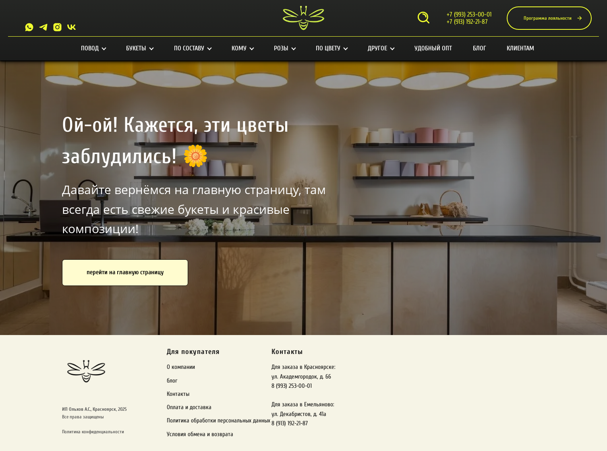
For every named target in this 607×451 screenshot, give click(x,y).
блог (172, 380)
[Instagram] (57, 27)
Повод (93, 48)
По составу (192, 48)
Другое (381, 48)
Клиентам (520, 48)
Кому (242, 48)
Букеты (139, 48)
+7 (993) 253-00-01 (469, 14)
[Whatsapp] (29, 27)
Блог (479, 48)
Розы (284, 48)
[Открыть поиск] (423, 18)
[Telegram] (43, 27)
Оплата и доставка (189, 407)
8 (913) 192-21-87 (289, 423)
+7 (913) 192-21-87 (467, 21)
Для (173, 352)
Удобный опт (433, 48)
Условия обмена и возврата (200, 434)
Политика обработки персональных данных (218, 420)
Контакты (178, 394)
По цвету (331, 48)
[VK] (71, 27)
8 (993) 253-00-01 (291, 386)
